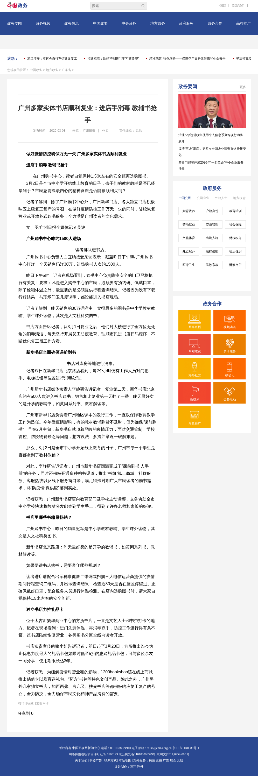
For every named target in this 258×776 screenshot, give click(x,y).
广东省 (66, 70)
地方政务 (52, 70)
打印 (21, 703)
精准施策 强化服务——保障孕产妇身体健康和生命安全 (187, 58)
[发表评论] (42, 703)
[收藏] (30, 703)
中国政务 (36, 70)
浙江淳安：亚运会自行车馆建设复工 (52, 58)
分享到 (24, 713)
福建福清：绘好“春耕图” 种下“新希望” (113, 58)
